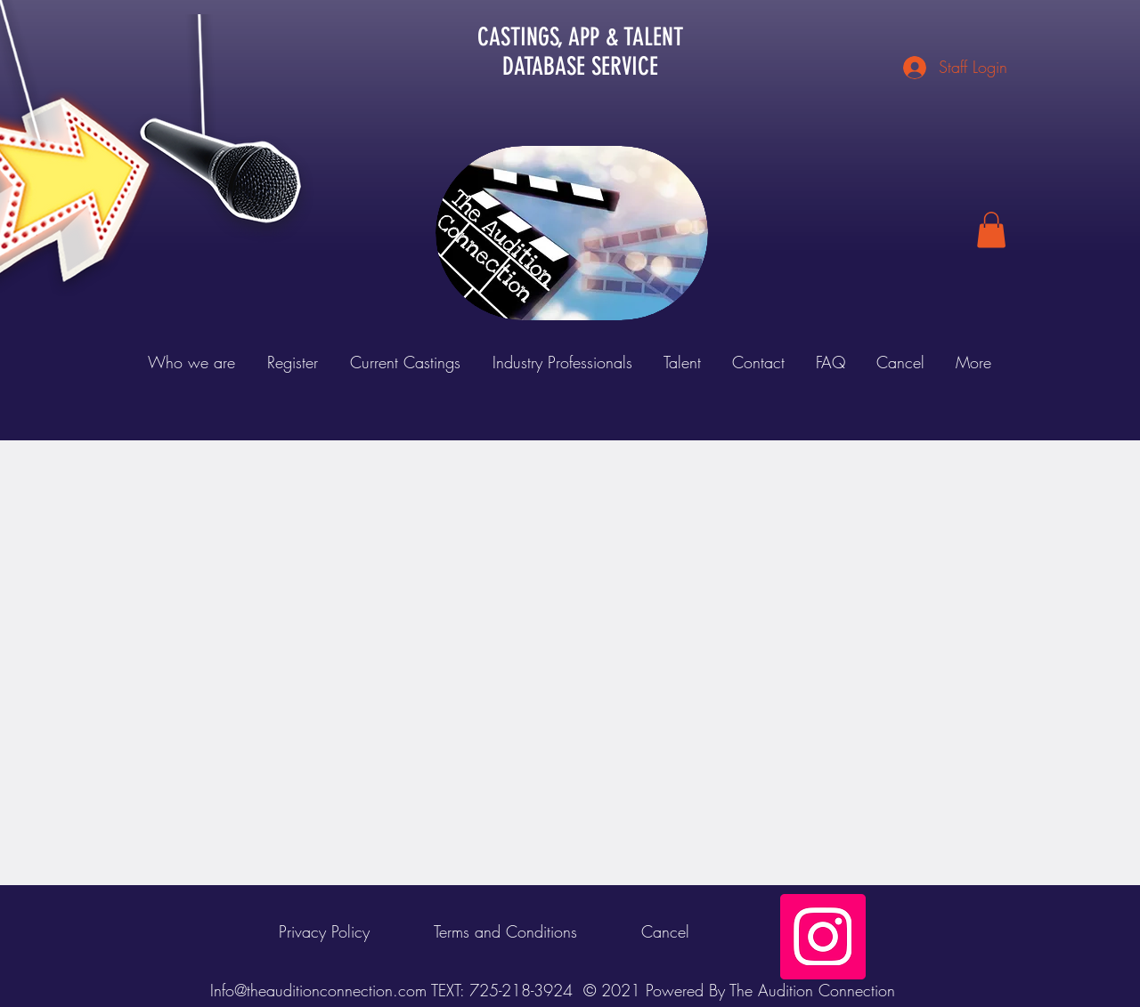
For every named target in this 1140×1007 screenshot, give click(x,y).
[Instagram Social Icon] (823, 936)
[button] (991, 230)
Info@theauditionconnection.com (318, 990)
